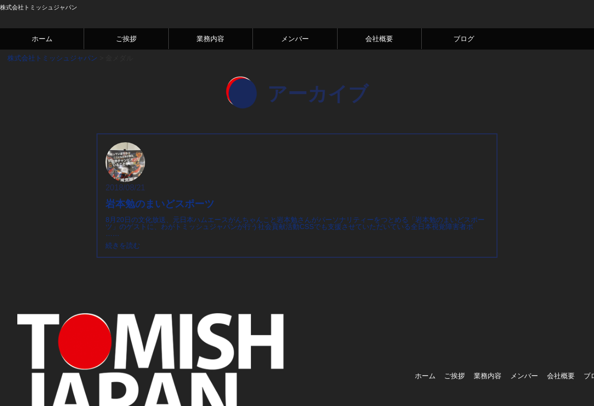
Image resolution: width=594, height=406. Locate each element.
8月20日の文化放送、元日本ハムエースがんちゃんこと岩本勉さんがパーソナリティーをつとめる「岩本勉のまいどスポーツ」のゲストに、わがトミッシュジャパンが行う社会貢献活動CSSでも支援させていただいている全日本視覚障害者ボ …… (294, 226)
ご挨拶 (126, 39)
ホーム (42, 39)
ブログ (463, 39)
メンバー (295, 39)
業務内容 (210, 39)
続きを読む (122, 245)
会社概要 (379, 39)
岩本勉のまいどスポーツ (159, 203)
